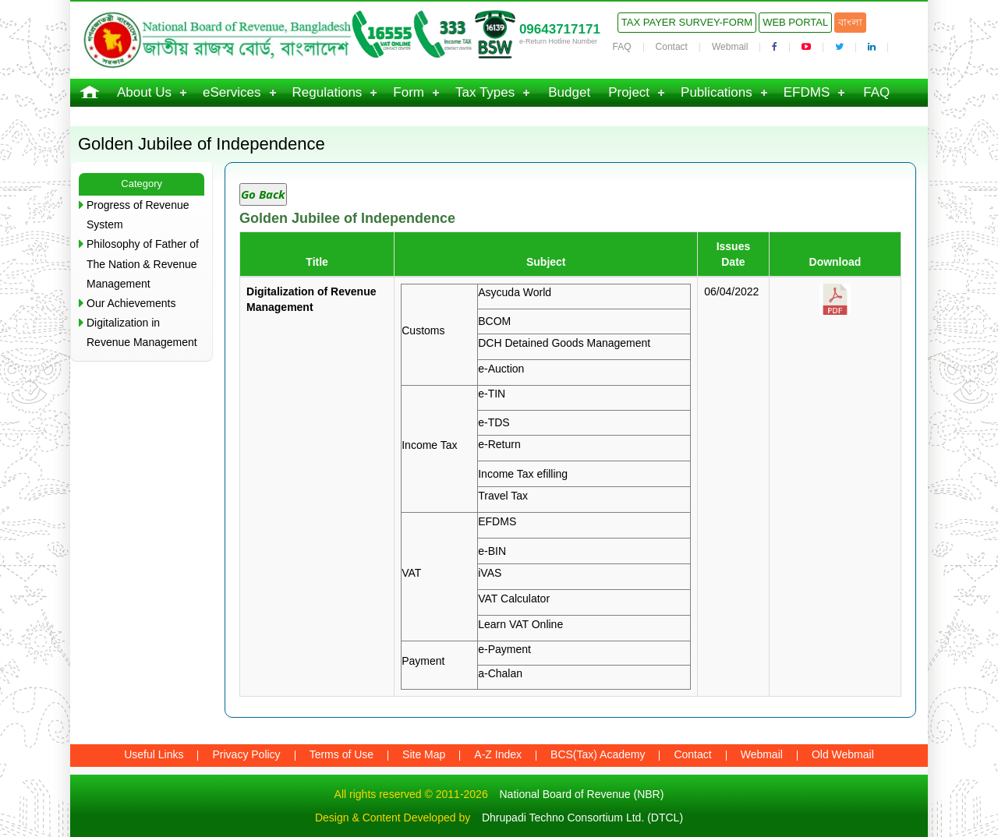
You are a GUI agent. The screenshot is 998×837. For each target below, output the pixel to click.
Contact (672, 46)
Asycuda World (514, 292)
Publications (716, 92)
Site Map (423, 754)
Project (628, 92)
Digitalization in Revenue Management (142, 332)
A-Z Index (498, 754)
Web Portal (795, 22)
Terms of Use (341, 754)
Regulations (327, 92)
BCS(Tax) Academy (597, 754)
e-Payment (504, 649)
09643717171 (559, 29)
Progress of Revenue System (138, 215)
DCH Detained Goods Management (564, 343)
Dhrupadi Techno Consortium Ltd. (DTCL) (582, 817)
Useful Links (153, 754)
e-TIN (491, 393)
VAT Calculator (514, 598)
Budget (569, 92)
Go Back (263, 194)
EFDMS (807, 92)
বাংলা (850, 22)
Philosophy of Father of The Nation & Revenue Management (143, 263)
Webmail (730, 46)
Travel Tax (503, 495)
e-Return (499, 444)
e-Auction (501, 368)
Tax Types (485, 92)
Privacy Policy (246, 754)
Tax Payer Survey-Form (686, 22)
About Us (144, 92)
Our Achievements (131, 303)
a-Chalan (500, 673)
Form (408, 92)
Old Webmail (843, 754)
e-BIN (492, 551)
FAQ (622, 46)
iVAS (489, 573)
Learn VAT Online (520, 624)
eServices (232, 92)
